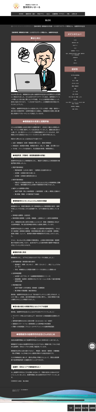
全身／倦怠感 (75, 94)
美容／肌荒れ (75, 109)
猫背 (75, 88)
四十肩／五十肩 (75, 83)
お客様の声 (75, 57)
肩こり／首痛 (75, 80)
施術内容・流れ (75, 42)
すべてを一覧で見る (75, 75)
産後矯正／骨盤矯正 (75, 106)
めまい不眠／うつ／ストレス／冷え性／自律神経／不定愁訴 (75, 103)
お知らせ (75, 63)
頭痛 (75, 77)
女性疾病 (75, 99)
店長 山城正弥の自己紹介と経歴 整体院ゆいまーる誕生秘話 (75, 54)
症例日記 (20, 381)
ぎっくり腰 (75, 91)
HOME (75, 40)
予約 (75, 60)
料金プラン (75, 45)
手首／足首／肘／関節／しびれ (75, 96)
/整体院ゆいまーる (15, 390)
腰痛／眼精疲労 (26, 381)
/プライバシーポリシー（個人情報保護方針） (20, 389)
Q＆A (75, 48)
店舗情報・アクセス (75, 50)
